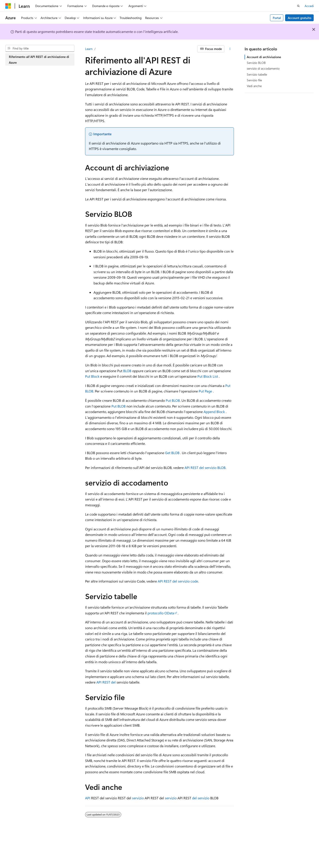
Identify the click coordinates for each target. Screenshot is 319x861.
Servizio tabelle (257, 74)
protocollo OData (161, 613)
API (87, 798)
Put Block (92, 376)
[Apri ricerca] (298, 6)
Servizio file (254, 80)
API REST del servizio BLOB (205, 467)
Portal (277, 18)
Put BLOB (173, 400)
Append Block (214, 411)
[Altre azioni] (230, 48)
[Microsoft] (8, 6)
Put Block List (207, 376)
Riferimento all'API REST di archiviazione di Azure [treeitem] (39, 60)
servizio (138, 798)
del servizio (200, 798)
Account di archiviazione (264, 57)
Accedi (309, 6)
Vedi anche (254, 86)
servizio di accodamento (263, 68)
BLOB (127, 370)
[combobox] (39, 48)
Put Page (205, 391)
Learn (89, 49)
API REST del (106, 682)
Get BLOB (172, 452)
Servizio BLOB (256, 63)
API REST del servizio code (178, 581)
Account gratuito (299, 18)
